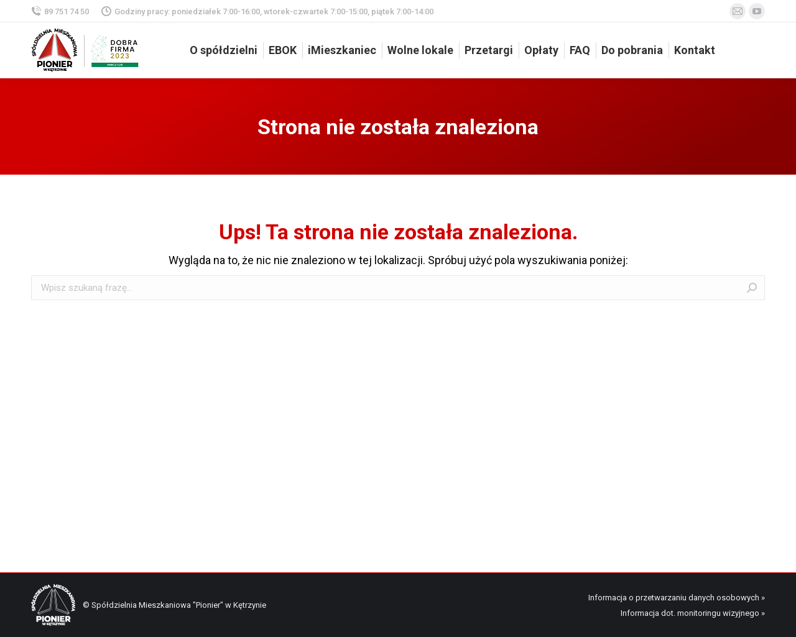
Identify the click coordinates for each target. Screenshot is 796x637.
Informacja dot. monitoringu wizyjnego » (693, 613)
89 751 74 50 (60, 11)
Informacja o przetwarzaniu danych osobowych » (676, 597)
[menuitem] (223, 50)
